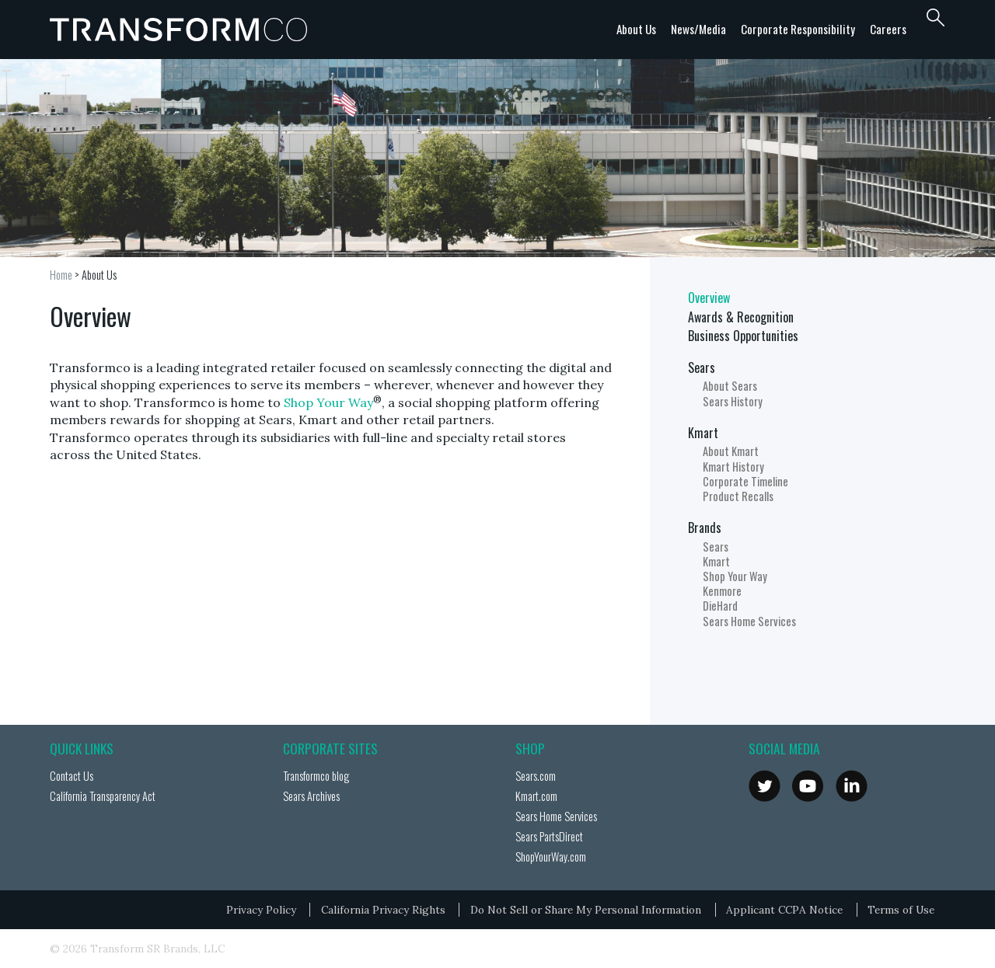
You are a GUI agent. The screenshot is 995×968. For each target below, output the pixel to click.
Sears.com (535, 776)
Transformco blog (316, 776)
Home (61, 274)
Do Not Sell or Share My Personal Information (585, 910)
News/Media (698, 28)
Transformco (182, 29)
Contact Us (71, 776)
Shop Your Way (328, 402)
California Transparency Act (102, 796)
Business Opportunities (743, 335)
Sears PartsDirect (549, 836)
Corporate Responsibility (798, 28)
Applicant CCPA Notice (784, 910)
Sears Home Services (749, 621)
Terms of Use (901, 910)
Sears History (733, 401)
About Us (636, 28)
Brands (704, 527)
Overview (709, 297)
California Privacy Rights (383, 910)
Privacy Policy (261, 910)
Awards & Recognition (741, 317)
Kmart (703, 432)
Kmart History (733, 466)
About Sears (730, 386)
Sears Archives (311, 796)
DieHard (720, 605)
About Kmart (731, 451)
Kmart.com (536, 796)
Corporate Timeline (745, 481)
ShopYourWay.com (550, 856)
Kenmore (722, 591)
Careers (888, 28)
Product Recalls (738, 496)
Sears (701, 367)
